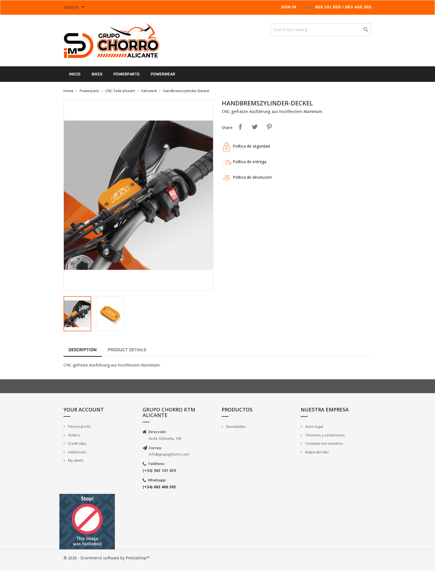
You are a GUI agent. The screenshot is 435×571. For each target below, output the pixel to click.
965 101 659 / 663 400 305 (343, 7)
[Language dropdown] (75, 7)
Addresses (76, 451)
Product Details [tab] (127, 350)
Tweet (254, 126)
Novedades (235, 426)
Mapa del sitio (316, 451)
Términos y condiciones (324, 435)
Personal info (79, 426)
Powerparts (126, 74)
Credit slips (77, 443)
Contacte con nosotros (323, 443)
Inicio (74, 74)
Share (240, 126)
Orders (73, 435)
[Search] (320, 29)
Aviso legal (313, 426)
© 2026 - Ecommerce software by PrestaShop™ (107, 557)
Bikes (97, 74)
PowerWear (163, 74)
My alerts (75, 460)
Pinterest (269, 126)
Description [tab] (83, 350)
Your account (84, 409)
